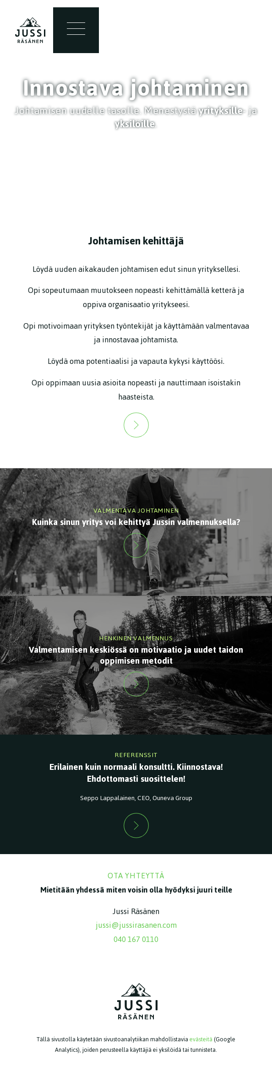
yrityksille (221, 110)
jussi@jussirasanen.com (136, 925)
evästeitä (201, 1039)
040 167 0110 (136, 939)
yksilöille (135, 123)
